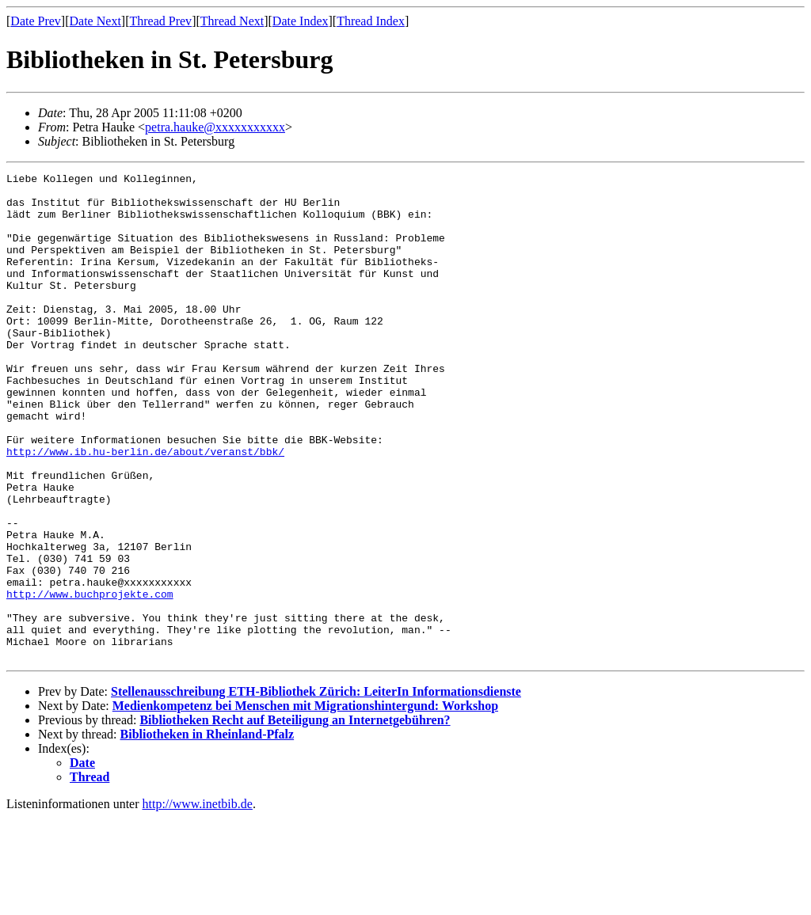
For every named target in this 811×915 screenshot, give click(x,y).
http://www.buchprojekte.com (89, 679)
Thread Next (232, 21)
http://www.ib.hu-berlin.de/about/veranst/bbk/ (145, 508)
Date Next (95, 21)
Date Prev (35, 21)
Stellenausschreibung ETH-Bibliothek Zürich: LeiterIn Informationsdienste (316, 788)
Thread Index (371, 21)
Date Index (300, 21)
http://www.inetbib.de (198, 901)
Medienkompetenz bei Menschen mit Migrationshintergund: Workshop (305, 803)
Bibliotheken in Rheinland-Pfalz (207, 831)
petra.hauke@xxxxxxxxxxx (215, 127)
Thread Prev (160, 21)
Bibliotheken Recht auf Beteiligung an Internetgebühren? (294, 817)
